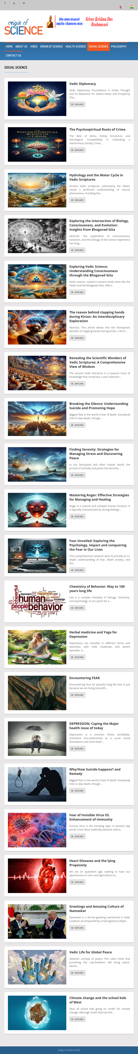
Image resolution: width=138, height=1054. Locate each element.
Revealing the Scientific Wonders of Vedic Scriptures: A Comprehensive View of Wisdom (97, 362)
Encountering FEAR (84, 678)
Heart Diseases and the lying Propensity (92, 863)
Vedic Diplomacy (82, 83)
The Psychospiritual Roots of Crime (97, 129)
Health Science (76, 46)
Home (9, 46)
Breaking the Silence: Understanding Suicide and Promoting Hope (98, 405)
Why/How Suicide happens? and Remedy (95, 771)
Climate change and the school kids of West (97, 1000)
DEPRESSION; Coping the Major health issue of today (94, 725)
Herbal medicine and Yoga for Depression (93, 634)
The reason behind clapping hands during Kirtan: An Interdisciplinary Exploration (97, 316)
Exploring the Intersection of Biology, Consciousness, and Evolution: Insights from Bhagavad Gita (99, 225)
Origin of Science (51, 46)
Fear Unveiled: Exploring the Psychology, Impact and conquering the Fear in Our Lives (97, 545)
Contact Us (13, 55)
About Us (21, 46)
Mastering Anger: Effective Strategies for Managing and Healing (99, 497)
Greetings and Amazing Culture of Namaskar (96, 908)
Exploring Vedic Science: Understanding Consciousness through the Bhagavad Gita (93, 270)
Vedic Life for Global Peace (90, 952)
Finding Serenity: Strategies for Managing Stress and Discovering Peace (95, 453)
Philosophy (118, 46)
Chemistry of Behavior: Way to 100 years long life (97, 588)
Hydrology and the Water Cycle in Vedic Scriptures (96, 177)
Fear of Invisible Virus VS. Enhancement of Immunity (91, 817)
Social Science (98, 46)
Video (33, 46)
